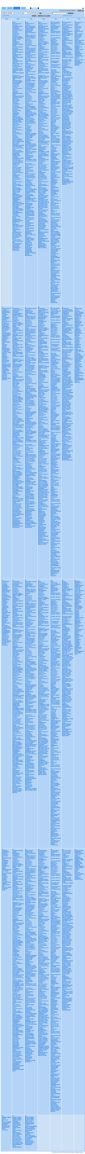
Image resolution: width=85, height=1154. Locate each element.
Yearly (23, 8)
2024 (36, 8)
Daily (3, 8)
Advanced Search (67, 15)
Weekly (10, 8)
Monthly (16, 8)
